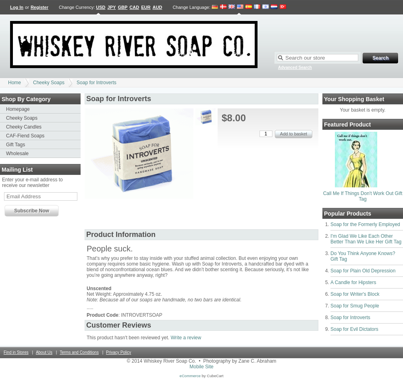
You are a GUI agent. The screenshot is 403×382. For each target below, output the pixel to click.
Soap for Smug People (354, 306)
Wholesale (17, 153)
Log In (16, 7)
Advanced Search (295, 67)
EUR (145, 7)
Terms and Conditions (79, 352)
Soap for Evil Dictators (354, 329)
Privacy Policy (118, 352)
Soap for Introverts (96, 82)
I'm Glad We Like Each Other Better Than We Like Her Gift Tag (365, 239)
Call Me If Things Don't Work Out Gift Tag (363, 196)
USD (100, 7)
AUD (157, 7)
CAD (134, 7)
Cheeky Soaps (48, 82)
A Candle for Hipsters (353, 282)
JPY (112, 7)
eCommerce (190, 376)
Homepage (18, 109)
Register (39, 7)
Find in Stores (16, 352)
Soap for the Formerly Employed (365, 224)
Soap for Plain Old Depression (362, 271)
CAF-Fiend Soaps (25, 136)
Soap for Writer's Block (354, 294)
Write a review (185, 337)
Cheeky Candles (24, 127)
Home (14, 82)
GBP (122, 7)
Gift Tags (15, 144)
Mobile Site (201, 367)
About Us (44, 352)
